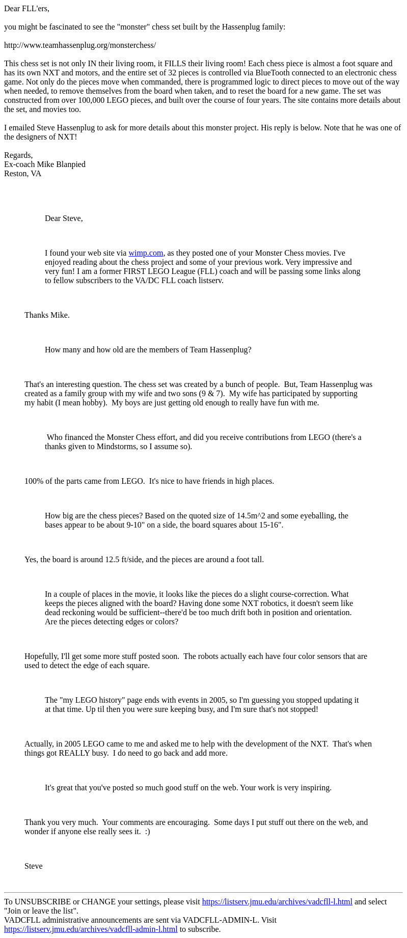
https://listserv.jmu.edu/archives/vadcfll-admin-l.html (91, 929)
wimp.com (145, 253)
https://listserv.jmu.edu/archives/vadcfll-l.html (277, 901)
